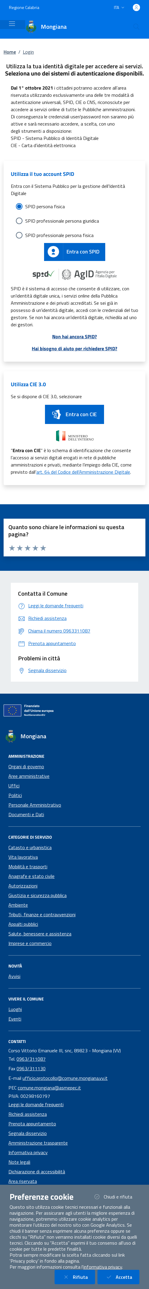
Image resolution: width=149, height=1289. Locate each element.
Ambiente (18, 904)
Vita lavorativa (23, 857)
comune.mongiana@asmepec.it (49, 1087)
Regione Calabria (24, 7)
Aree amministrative (28, 776)
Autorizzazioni (22, 885)
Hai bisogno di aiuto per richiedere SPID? (74, 348)
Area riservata (22, 1181)
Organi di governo (26, 766)
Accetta (122, 1277)
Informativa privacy (28, 1152)
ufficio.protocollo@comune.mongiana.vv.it (65, 1078)
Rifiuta (78, 1277)
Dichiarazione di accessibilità (36, 1171)
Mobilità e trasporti (27, 866)
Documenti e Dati (26, 814)
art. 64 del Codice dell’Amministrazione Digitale (83, 472)
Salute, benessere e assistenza (39, 933)
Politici (15, 795)
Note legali (19, 1162)
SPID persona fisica (45, 206)
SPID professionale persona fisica (59, 235)
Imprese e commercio (30, 943)
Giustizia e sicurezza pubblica (37, 895)
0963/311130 (31, 1068)
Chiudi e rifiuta (116, 1196)
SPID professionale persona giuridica (62, 220)
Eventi (14, 1018)
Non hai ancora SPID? (74, 336)
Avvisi (14, 976)
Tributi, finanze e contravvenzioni (42, 914)
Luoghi (15, 1009)
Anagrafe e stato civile (31, 876)
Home (10, 51)
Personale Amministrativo (34, 804)
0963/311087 (31, 1058)
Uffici (13, 785)
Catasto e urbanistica (30, 847)
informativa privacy (102, 1266)
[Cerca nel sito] (136, 26)
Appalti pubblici (23, 924)
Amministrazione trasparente (38, 1142)
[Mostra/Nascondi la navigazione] (12, 23)
